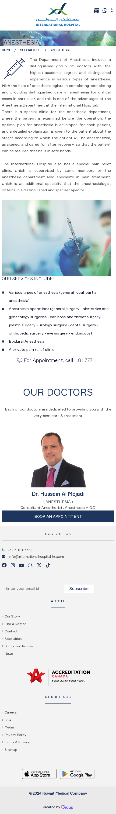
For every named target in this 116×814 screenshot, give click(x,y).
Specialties (13, 639)
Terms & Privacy (17, 742)
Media (9, 727)
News (9, 653)
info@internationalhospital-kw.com (36, 556)
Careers (11, 712)
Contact (11, 631)
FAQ (8, 720)
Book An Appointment (58, 516)
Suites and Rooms (19, 646)
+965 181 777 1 (20, 550)
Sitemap (11, 750)
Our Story (12, 616)
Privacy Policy (15, 735)
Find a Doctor (15, 624)
